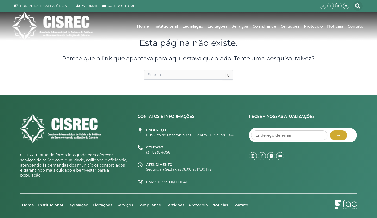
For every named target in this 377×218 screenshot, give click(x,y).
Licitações (217, 26)
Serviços (240, 26)
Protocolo (313, 26)
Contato (355, 26)
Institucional (165, 26)
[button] (358, 6)
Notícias (335, 26)
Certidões (290, 26)
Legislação (192, 26)
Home (143, 26)
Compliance (264, 26)
